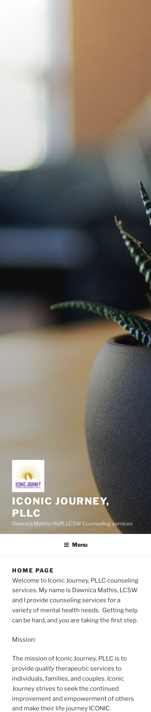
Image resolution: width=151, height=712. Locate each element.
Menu (75, 544)
